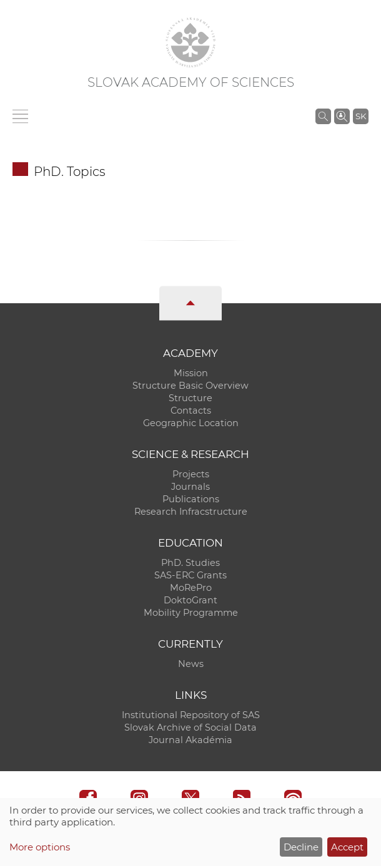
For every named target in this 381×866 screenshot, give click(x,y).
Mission (191, 373)
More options (39, 847)
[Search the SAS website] (323, 116)
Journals (190, 486)
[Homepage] (190, 42)
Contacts (191, 410)
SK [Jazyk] (360, 116)
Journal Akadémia (190, 740)
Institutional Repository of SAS (191, 715)
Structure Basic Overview (190, 385)
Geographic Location (191, 423)
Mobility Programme (191, 612)
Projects (190, 474)
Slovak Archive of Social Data (190, 727)
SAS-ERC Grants (190, 575)
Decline (301, 847)
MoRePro (191, 587)
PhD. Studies (190, 562)
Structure (190, 398)
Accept (347, 847)
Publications (190, 499)
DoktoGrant (190, 600)
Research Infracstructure (190, 511)
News (191, 663)
